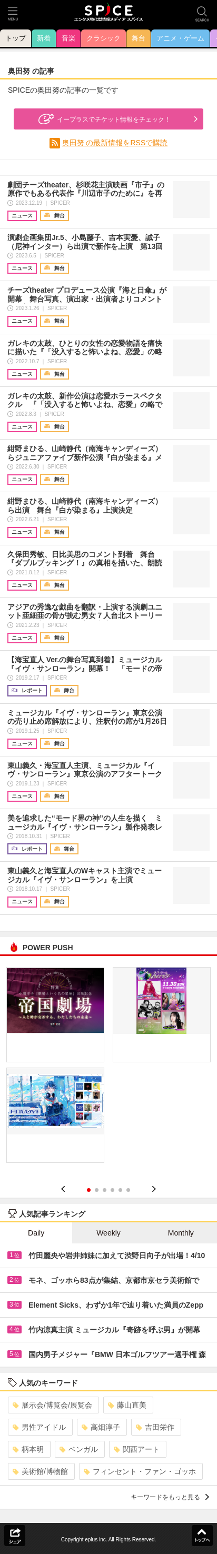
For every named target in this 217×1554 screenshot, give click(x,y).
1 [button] (89, 1190)
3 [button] (104, 1190)
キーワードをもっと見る (170, 1497)
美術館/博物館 (40, 1471)
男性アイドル (39, 1427)
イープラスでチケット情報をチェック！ (103, 119)
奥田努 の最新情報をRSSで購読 (115, 142)
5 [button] (120, 1190)
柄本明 (28, 1449)
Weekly (108, 1233)
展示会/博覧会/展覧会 (52, 1405)
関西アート (137, 1449)
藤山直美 (127, 1405)
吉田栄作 (155, 1427)
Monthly (181, 1233)
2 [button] (96, 1190)
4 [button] (112, 1190)
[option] (108, 1068)
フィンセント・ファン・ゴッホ (140, 1471)
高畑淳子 (101, 1427)
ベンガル (79, 1449)
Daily (36, 1233)
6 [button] (128, 1190)
